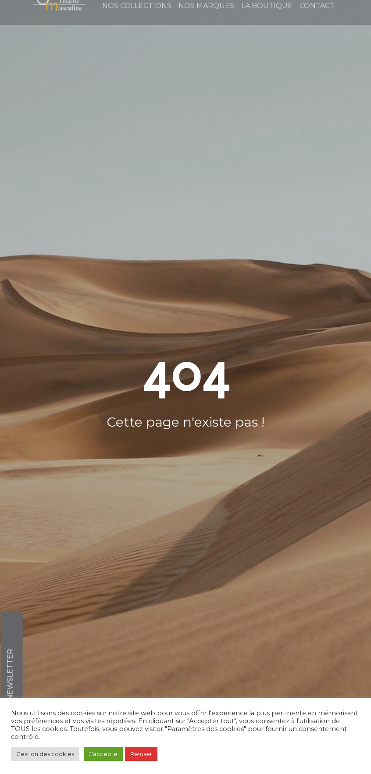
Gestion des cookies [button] (45, 753)
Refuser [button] (141, 753)
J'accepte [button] (103, 753)
